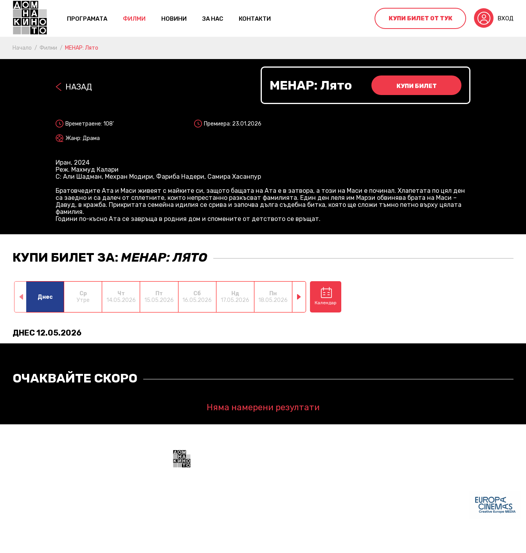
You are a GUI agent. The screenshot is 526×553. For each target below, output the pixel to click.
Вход (505, 18)
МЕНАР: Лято (81, 48)
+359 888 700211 (321, 509)
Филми (134, 18)
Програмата (87, 18)
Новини (174, 18)
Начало (22, 48)
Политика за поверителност (261, 541)
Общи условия (193, 541)
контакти (255, 18)
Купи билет (416, 86)
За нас (212, 18)
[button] (299, 296)
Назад (78, 87)
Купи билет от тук (420, 18)
